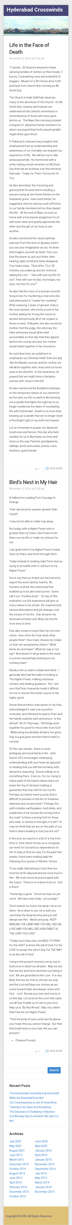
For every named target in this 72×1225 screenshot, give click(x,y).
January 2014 (43, 1187)
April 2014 (15, 1182)
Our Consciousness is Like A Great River (33, 1102)
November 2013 (44, 1191)
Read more (56, 468)
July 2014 (41, 1173)
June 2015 (15, 1155)
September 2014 (45, 1168)
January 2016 (43, 1150)
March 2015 (16, 1159)
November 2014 (44, 1164)
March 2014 (42, 1182)
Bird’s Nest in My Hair (33, 482)
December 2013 (19, 1191)
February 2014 (18, 1187)
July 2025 (15, 1141)
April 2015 (41, 1155)
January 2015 (43, 1159)
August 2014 (17, 1173)
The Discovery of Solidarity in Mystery (32, 1111)
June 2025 (41, 1141)
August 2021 (17, 1150)
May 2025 (15, 1146)
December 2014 (19, 1164)
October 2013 (17, 1196)
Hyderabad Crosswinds (35, 10)
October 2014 (17, 1168)
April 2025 (41, 1146)
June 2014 (15, 1177)
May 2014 (41, 1177)
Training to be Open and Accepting (30, 1107)
